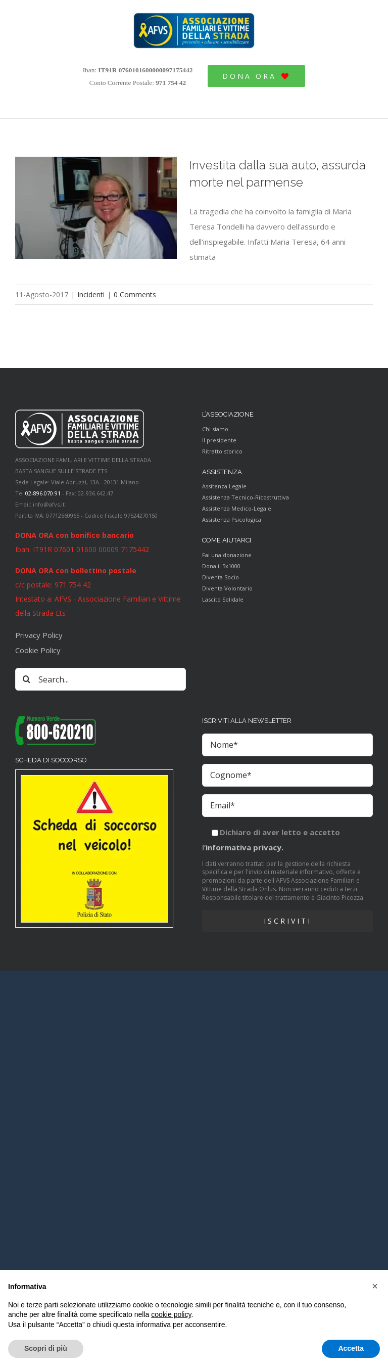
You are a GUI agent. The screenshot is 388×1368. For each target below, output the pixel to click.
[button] (375, 1286)
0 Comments (135, 294)
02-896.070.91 (43, 493)
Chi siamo (215, 429)
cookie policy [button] (171, 1314)
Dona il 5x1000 (221, 566)
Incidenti (91, 294)
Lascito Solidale (223, 599)
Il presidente (219, 440)
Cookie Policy (38, 650)
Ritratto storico (222, 451)
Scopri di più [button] (45, 1348)
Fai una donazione (227, 555)
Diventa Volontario (227, 588)
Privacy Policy (39, 635)
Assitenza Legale (224, 486)
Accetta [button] (351, 1348)
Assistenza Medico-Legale (236, 508)
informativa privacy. (244, 847)
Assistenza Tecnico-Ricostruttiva (245, 497)
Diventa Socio (220, 577)
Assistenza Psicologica (231, 519)
